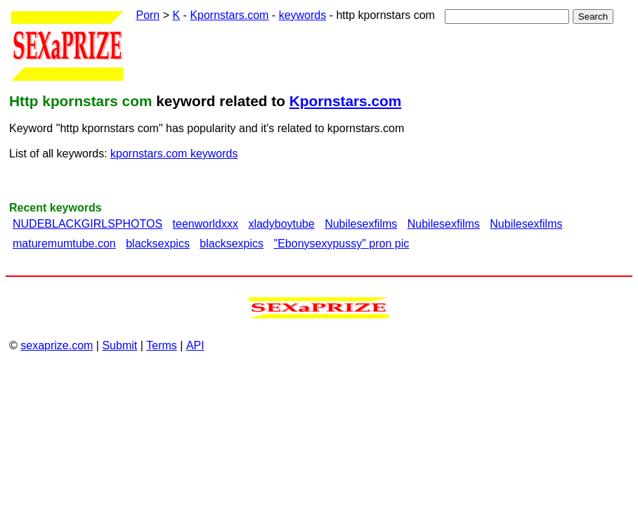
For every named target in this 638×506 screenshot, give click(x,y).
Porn (148, 15)
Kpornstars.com (229, 15)
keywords (303, 15)
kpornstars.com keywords (173, 154)
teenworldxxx (205, 224)
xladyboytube (281, 224)
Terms (161, 345)
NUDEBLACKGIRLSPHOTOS (87, 224)
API (195, 345)
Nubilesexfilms (361, 224)
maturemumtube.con (64, 243)
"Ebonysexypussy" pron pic (342, 243)
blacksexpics (158, 243)
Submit (119, 345)
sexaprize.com (56, 345)
